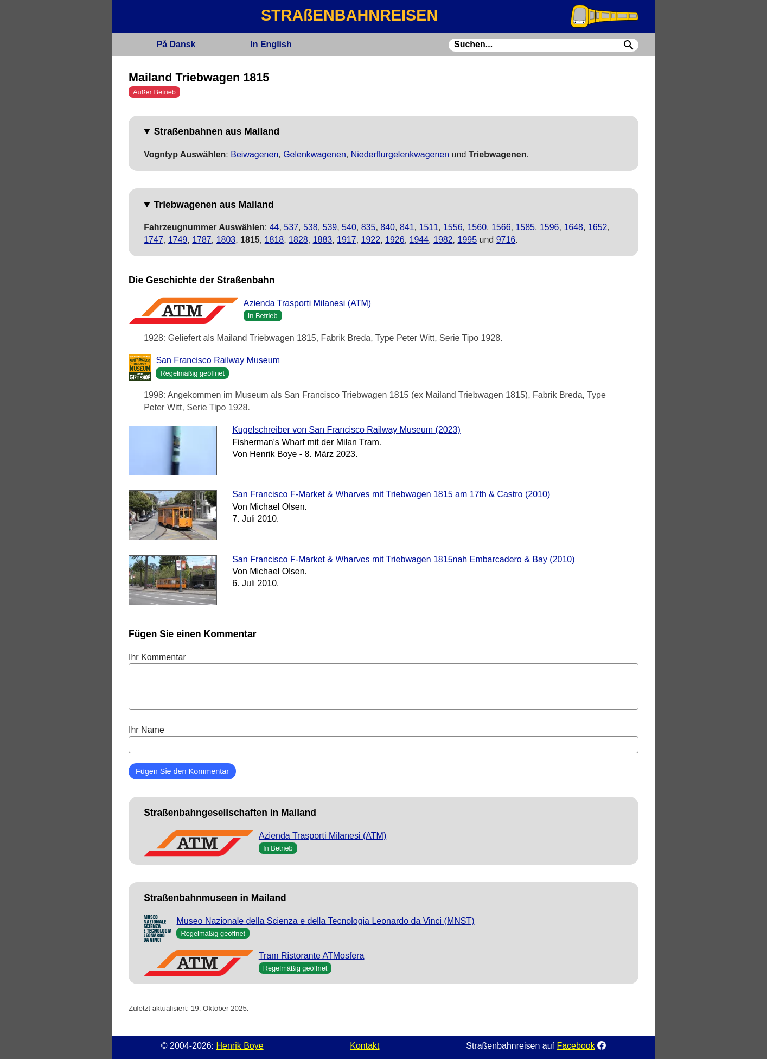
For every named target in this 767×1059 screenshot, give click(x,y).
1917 (346, 239)
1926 (395, 239)
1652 (598, 227)
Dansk (175, 44)
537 (291, 227)
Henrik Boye (239, 1045)
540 (349, 227)
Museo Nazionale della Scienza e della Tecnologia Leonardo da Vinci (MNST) (325, 920)
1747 (153, 239)
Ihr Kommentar (383, 681)
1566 (501, 227)
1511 (428, 227)
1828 (298, 239)
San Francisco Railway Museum (218, 360)
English (270, 44)
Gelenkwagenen (314, 154)
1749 (178, 239)
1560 (477, 227)
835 (368, 227)
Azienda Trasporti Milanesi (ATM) (307, 303)
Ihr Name (383, 739)
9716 (506, 239)
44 (274, 227)
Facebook (576, 1045)
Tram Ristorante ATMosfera (312, 955)
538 (310, 227)
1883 (323, 239)
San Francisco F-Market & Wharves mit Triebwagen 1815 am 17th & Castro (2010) (391, 494)
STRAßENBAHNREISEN (349, 15)
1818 (274, 239)
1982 (443, 239)
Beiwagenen (254, 154)
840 (387, 227)
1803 (226, 239)
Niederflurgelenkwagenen (400, 154)
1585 (525, 227)
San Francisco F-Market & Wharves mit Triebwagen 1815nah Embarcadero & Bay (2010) (403, 559)
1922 (371, 239)
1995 (467, 239)
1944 (419, 239)
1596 (549, 227)
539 (330, 227)
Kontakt (364, 1045)
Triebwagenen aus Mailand (214, 204)
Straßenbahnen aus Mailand (217, 131)
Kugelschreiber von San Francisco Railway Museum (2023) (346, 429)
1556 (453, 227)
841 (407, 227)
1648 (573, 227)
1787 (202, 239)
